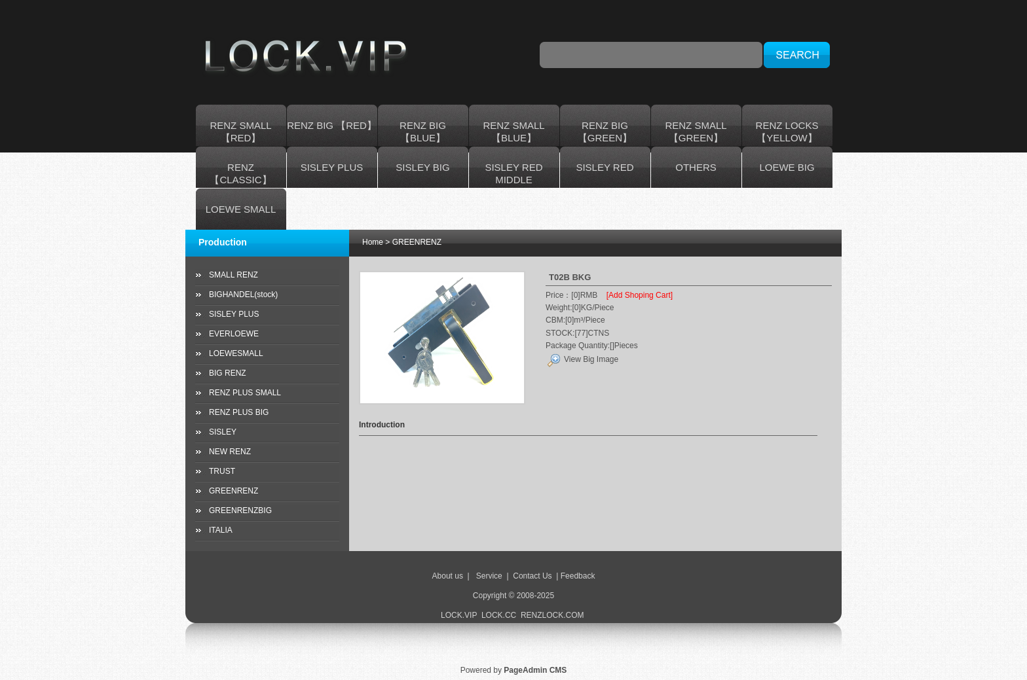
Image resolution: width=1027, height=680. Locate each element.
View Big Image (582, 359)
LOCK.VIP (459, 615)
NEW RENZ (230, 451)
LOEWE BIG (786, 167)
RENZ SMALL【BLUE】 (513, 131)
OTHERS (696, 167)
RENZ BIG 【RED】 (332, 125)
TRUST (222, 471)
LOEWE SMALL (241, 209)
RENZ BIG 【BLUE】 (423, 131)
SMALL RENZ (233, 274)
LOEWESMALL (236, 353)
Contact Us (532, 576)
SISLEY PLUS (332, 167)
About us (447, 576)
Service (489, 576)
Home (372, 242)
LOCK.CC (498, 615)
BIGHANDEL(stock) (243, 294)
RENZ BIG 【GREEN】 (605, 131)
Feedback (578, 576)
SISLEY (222, 432)
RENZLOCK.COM (553, 615)
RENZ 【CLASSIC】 (240, 173)
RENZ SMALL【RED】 (240, 131)
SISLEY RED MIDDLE (513, 173)
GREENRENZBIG (240, 510)
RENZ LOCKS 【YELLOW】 (787, 131)
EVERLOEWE (234, 333)
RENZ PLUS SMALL (245, 392)
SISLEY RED (604, 167)
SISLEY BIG (422, 167)
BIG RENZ (227, 373)
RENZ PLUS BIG (239, 412)
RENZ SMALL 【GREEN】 (695, 131)
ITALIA (221, 530)
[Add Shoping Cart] (640, 295)
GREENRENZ (233, 490)
